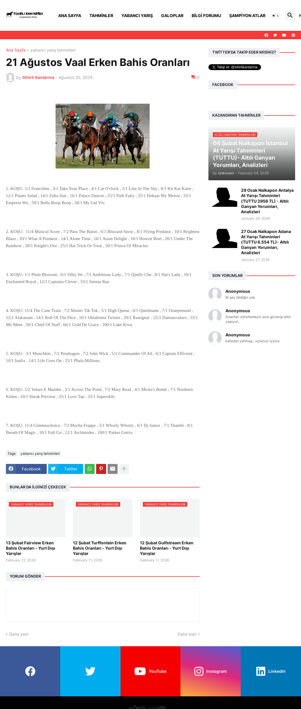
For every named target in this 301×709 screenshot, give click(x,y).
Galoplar (172, 15)
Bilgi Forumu (206, 15)
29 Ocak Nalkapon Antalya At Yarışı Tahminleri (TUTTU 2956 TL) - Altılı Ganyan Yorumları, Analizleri (267, 201)
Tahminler (101, 15)
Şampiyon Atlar (247, 15)
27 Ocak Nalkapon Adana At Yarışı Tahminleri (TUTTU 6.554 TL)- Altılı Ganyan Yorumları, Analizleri (266, 242)
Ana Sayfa (69, 15)
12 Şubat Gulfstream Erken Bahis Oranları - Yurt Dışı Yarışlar (166, 548)
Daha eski (187, 634)
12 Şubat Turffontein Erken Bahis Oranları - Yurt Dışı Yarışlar (99, 548)
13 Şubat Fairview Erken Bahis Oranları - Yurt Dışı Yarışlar (30, 548)
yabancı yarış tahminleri (53, 50)
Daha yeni (18, 634)
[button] (276, 16)
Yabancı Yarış (137, 15)
